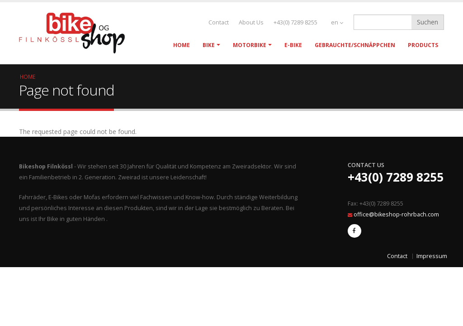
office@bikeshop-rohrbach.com (396, 214)
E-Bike (293, 45)
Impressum (431, 256)
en (337, 22)
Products (423, 45)
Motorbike (249, 45)
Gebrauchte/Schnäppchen (355, 45)
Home (181, 45)
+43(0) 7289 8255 (295, 22)
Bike (209, 45)
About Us (251, 22)
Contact (218, 22)
